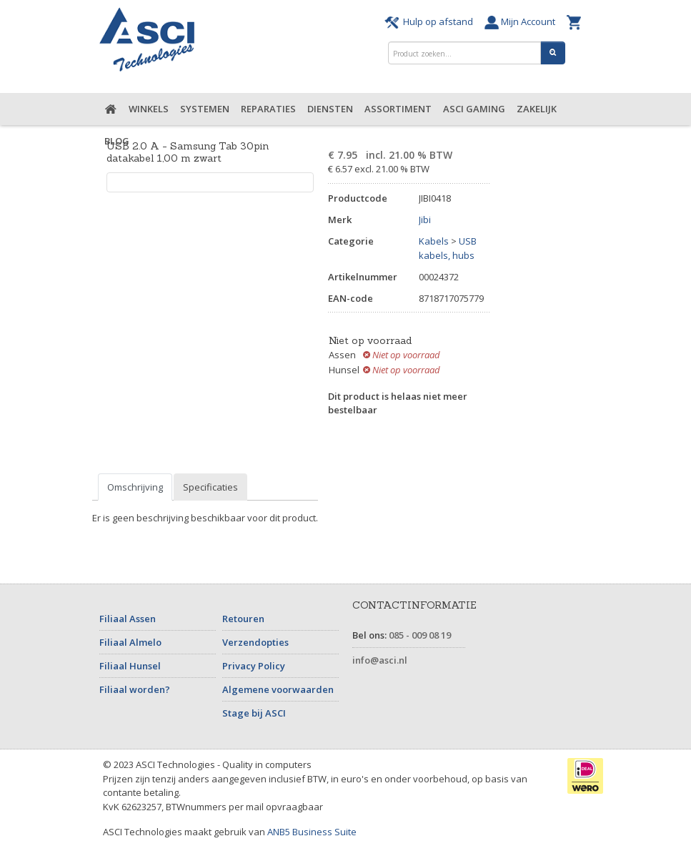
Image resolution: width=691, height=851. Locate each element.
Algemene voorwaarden (278, 689)
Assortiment (398, 108)
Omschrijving (135, 487)
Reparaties (268, 108)
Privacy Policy (253, 665)
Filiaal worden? (134, 689)
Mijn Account (522, 21)
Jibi (425, 219)
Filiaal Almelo (130, 642)
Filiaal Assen (127, 618)
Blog (116, 140)
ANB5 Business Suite (312, 831)
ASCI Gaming (474, 108)
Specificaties (210, 487)
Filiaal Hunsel (130, 665)
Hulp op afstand (430, 21)
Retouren (243, 618)
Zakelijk (537, 108)
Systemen (204, 108)
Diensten (330, 108)
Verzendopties (255, 642)
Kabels (434, 241)
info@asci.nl (379, 660)
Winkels (149, 108)
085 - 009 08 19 (420, 635)
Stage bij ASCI (254, 713)
